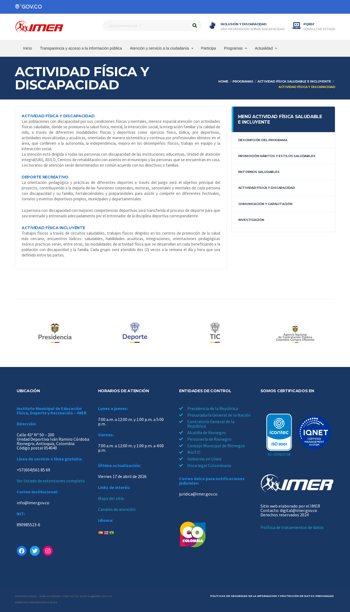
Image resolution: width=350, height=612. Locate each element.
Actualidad (264, 48)
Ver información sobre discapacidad (252, 29)
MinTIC (194, 452)
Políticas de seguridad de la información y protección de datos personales (272, 595)
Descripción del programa (262, 140)
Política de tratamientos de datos (292, 527)
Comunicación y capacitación (265, 204)
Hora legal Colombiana (209, 465)
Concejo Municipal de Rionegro (216, 445)
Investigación (251, 220)
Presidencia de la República (212, 408)
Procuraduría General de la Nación (219, 415)
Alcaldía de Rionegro (206, 432)
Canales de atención (117, 509)
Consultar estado (319, 29)
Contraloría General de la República (210, 424)
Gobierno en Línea (204, 459)
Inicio (27, 48)
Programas (233, 48)
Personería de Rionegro (209, 439)
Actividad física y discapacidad (266, 188)
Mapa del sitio (111, 498)
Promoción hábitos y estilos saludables (276, 156)
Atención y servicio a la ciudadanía (159, 48)
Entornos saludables (259, 172)
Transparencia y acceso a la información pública (81, 48)
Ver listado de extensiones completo (51, 480)
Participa (208, 48)
